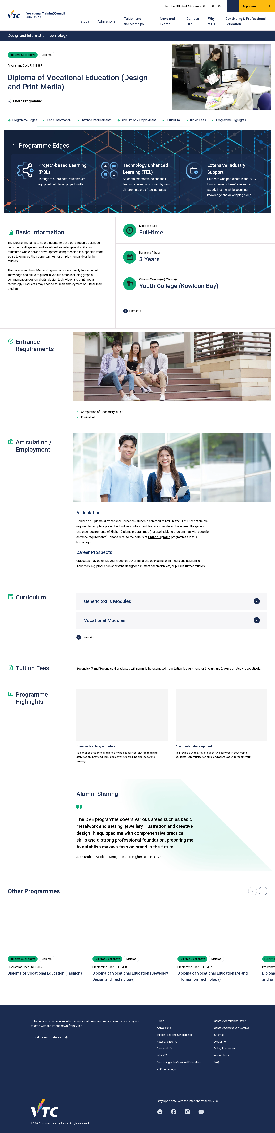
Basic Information (57, 114)
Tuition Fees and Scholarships (174, 1029)
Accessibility (221, 1049)
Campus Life (192, 17)
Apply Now (253, 5)
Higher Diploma (159, 531)
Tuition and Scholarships (134, 17)
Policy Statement (224, 1042)
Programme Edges (22, 114)
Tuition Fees (195, 114)
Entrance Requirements (94, 114)
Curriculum (170, 114)
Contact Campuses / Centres (231, 1022)
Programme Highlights (228, 114)
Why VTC (211, 17)
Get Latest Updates (54, 1035)
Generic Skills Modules (107, 595)
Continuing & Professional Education (245, 17)
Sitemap (219, 1029)
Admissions (106, 17)
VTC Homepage (166, 1063)
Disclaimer (220, 1035)
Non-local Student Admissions (182, 4)
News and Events (167, 17)
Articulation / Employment (136, 114)
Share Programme (25, 95)
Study (84, 17)
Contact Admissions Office (230, 1015)
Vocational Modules (104, 614)
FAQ (216, 1056)
